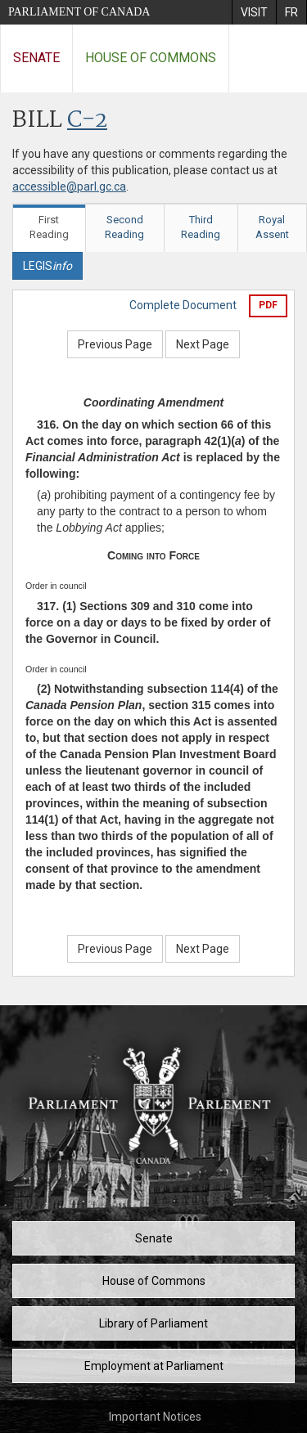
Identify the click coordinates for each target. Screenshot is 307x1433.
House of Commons (150, 57)
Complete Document (183, 305)
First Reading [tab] (49, 227)
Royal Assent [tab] (272, 227)
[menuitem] (254, 12)
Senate (36, 57)
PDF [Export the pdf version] (268, 305)
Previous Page (115, 344)
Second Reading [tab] (124, 227)
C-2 (87, 120)
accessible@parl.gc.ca (69, 186)
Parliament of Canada (79, 12)
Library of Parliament (153, 1323)
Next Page (202, 344)
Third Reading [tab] (200, 227)
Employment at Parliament (153, 1365)
